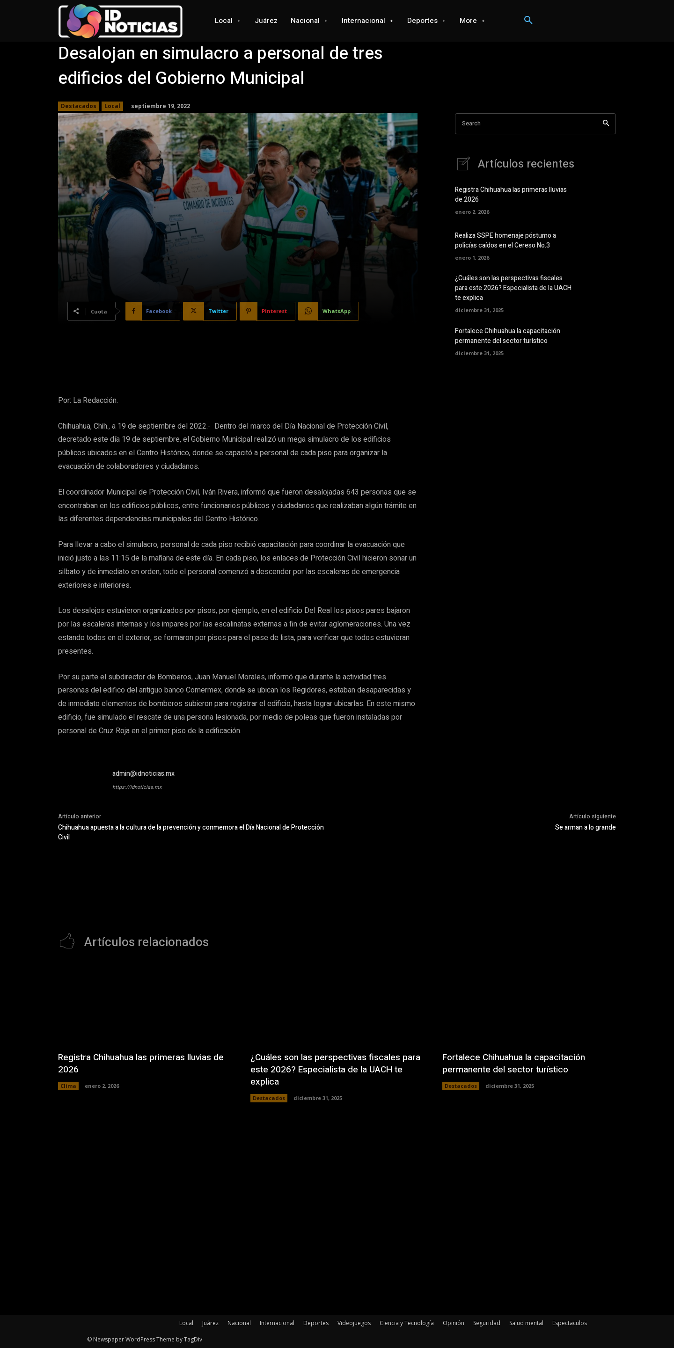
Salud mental (526, 1323)
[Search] (606, 123)
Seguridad (486, 1323)
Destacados (78, 106)
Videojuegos (354, 1323)
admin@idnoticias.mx (143, 774)
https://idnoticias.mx (136, 787)
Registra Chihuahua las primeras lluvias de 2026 (139, 1063)
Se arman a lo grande (585, 827)
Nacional (239, 1323)
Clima (68, 1085)
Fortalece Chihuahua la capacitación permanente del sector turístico (507, 336)
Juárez (210, 1323)
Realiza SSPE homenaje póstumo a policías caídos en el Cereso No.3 (505, 240)
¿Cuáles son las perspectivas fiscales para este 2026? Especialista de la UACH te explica (513, 288)
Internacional (277, 1323)
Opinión (453, 1323)
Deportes (316, 1323)
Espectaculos (569, 1323)
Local (112, 106)
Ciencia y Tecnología (407, 1323)
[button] (528, 20)
